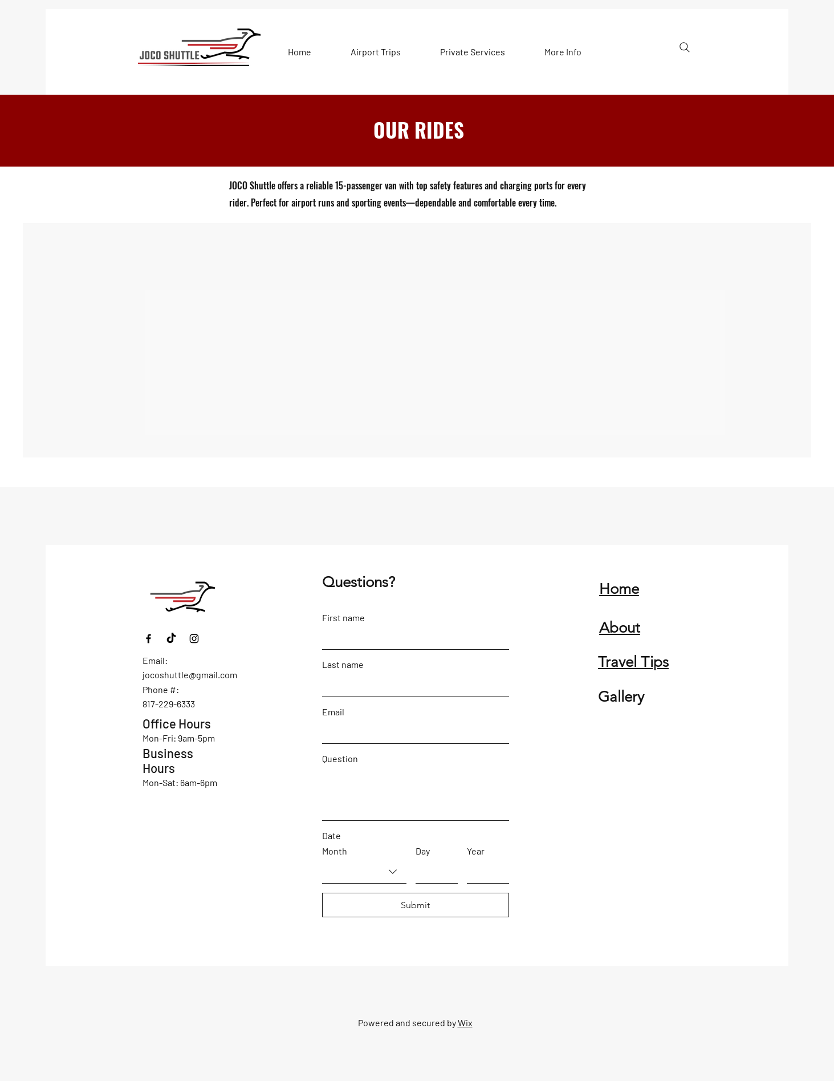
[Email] (412, 732)
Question (340, 758)
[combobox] (364, 872)
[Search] (685, 47)
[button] (376, 52)
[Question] (415, 794)
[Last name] (412, 685)
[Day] (433, 871)
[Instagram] (194, 639)
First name (343, 617)
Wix (465, 1022)
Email (333, 711)
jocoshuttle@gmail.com (190, 674)
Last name (343, 664)
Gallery (621, 697)
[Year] (484, 871)
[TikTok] (171, 639)
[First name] (412, 638)
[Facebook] (148, 639)
